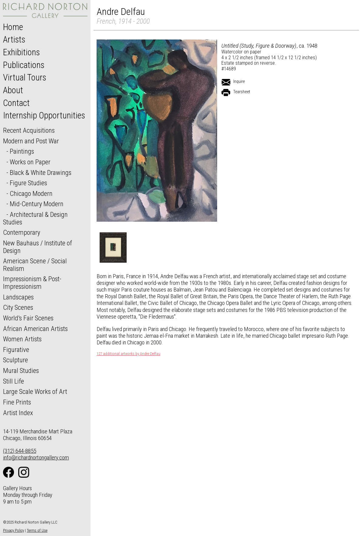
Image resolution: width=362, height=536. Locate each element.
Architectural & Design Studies (35, 218)
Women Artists (22, 339)
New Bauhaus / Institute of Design (37, 246)
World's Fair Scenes (28, 318)
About (13, 90)
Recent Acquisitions (29, 130)
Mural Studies (21, 370)
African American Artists (35, 329)
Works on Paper (30, 162)
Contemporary (21, 232)
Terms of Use (37, 530)
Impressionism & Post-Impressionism (32, 282)
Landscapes (18, 297)
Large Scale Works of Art (35, 391)
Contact (16, 103)
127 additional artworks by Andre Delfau (128, 354)
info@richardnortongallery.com (36, 457)
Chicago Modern (31, 193)
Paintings (22, 151)
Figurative (16, 349)
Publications (23, 65)
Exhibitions (21, 52)
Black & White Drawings (40, 172)
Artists (14, 39)
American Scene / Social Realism (35, 264)
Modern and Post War (31, 141)
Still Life (13, 381)
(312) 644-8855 (19, 450)
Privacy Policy (13, 530)
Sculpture (15, 360)
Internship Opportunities (44, 115)
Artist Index (18, 413)
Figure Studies (28, 183)
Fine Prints (17, 402)
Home (13, 27)
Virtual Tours (24, 77)
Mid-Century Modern (36, 204)
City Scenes (18, 307)
